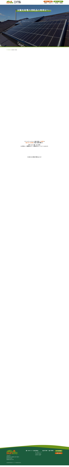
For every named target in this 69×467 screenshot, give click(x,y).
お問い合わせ (58, 454)
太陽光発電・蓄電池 (38, 455)
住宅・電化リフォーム (38, 453)
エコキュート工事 (37, 456)
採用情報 (51, 452)
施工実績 (45, 452)
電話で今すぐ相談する (58, 1)
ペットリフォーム (37, 454)
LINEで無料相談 (58, 452)
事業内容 (36, 452)
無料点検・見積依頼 (47, 1)
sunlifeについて (30, 452)
